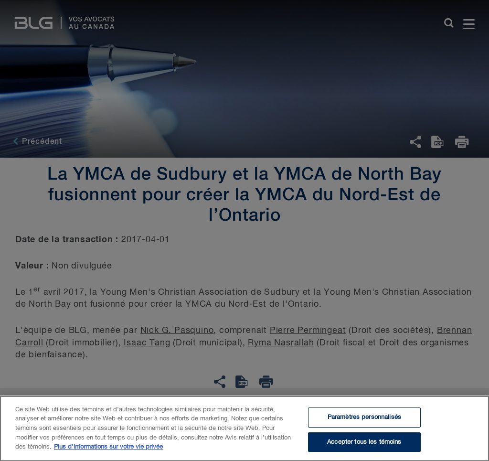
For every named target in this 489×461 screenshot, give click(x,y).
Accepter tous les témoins (364, 444)
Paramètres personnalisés (364, 419)
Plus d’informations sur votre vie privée (108, 449)
